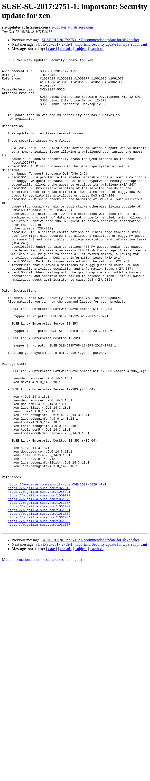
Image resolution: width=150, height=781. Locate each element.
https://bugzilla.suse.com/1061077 (39, 592)
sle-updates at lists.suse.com (71, 27)
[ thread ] (65, 49)
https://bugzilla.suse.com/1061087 (39, 618)
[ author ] (97, 49)
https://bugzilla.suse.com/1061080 (39, 596)
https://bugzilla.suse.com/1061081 (39, 600)
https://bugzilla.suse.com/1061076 (39, 587)
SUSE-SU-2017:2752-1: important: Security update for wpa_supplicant (91, 44)
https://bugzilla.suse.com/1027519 (39, 574)
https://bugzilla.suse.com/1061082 (39, 605)
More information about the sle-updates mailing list (42, 654)
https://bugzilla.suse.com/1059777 (39, 583)
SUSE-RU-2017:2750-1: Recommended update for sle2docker (90, 40)
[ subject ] (81, 49)
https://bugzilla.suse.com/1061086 (39, 614)
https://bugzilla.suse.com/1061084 (39, 609)
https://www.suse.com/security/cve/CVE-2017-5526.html (57, 570)
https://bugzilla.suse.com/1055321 (39, 578)
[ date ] (51, 49)
